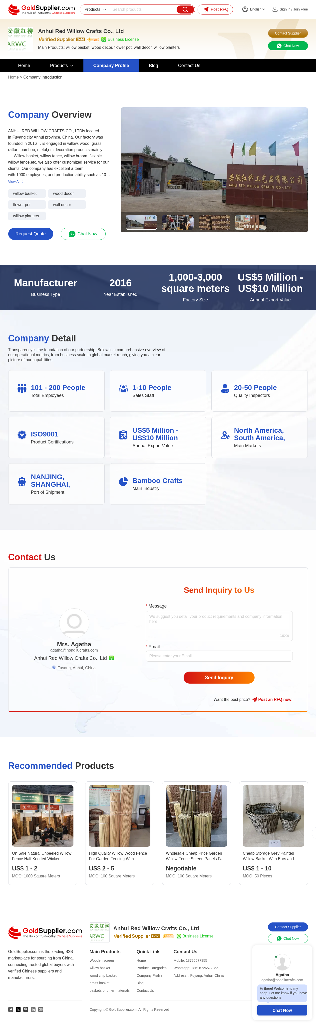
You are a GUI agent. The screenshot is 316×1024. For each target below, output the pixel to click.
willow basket (100, 968)
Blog (140, 983)
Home (13, 77)
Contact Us (145, 990)
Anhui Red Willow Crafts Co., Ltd (70, 658)
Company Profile (150, 975)
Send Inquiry (219, 678)
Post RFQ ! (272, 699)
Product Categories (152, 968)
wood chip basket (103, 975)
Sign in (285, 9)
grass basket (99, 983)
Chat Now (282, 1010)
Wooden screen (102, 960)
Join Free (300, 9)
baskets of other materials (110, 990)
